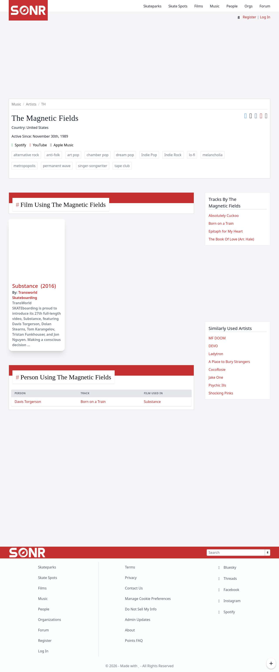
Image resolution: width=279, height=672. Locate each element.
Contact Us (134, 588)
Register (249, 17)
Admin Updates (137, 619)
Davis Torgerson (28, 401)
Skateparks (152, 6)
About (130, 630)
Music (214, 6)
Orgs (248, 6)
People (232, 6)
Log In (265, 17)
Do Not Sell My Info (141, 609)
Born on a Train (93, 401)
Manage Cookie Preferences (148, 598)
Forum (265, 6)
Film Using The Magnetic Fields (63, 204)
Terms (130, 567)
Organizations (49, 619)
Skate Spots (177, 6)
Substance (152, 401)
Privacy (130, 577)
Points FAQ (134, 640)
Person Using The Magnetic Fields (65, 377)
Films (198, 6)
